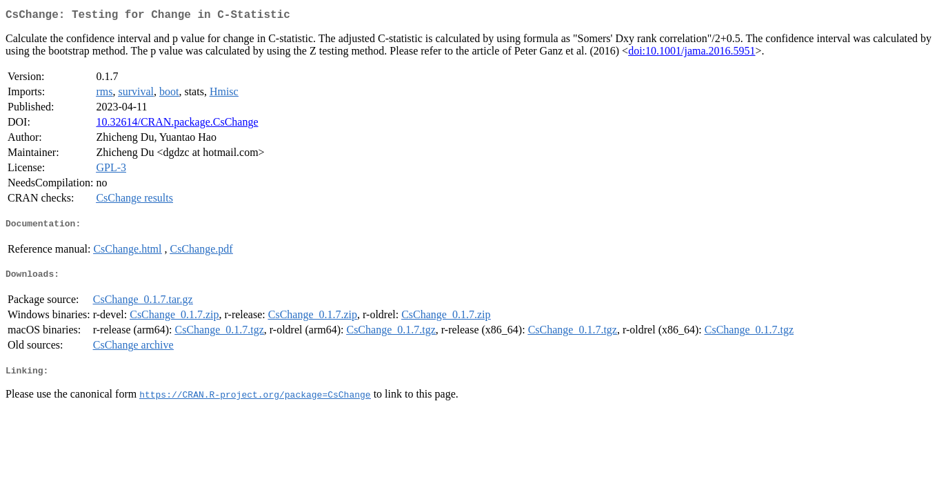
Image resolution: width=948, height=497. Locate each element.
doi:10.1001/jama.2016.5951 (691, 53)
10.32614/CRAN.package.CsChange (177, 124)
